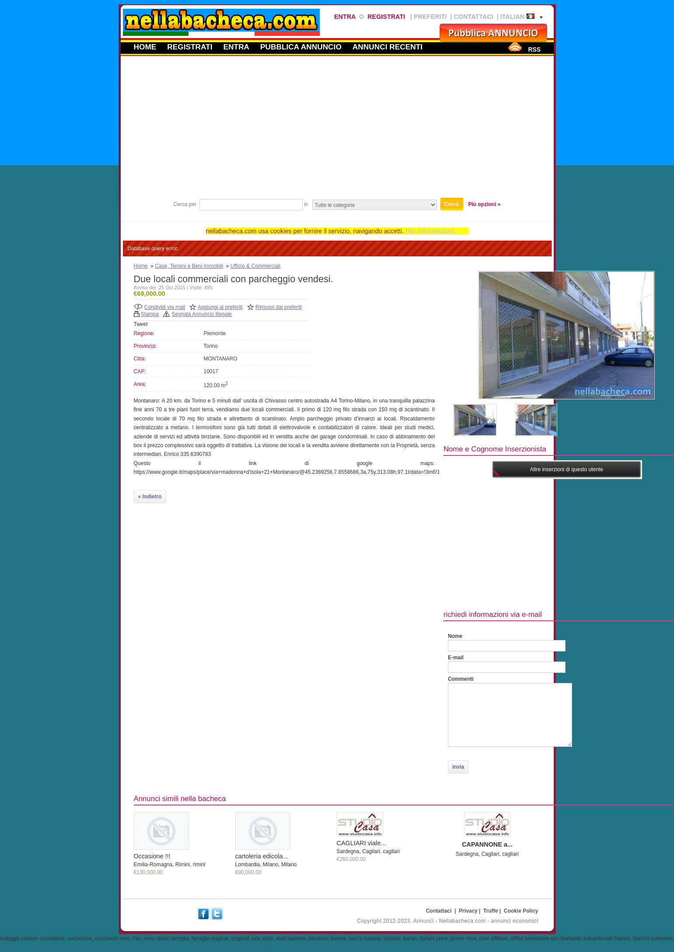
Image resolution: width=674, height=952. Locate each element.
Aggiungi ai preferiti (220, 307)
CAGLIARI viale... (361, 843)
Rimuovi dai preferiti (278, 307)
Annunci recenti (388, 46)
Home (145, 46)
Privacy (468, 911)
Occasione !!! (152, 856)
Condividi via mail (164, 307)
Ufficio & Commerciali (255, 266)
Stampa (150, 314)
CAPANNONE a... (487, 844)
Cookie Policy (521, 911)
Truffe (490, 911)
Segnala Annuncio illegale (202, 314)
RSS (534, 49)
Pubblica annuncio (301, 46)
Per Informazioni (430, 231)
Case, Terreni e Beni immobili (189, 266)
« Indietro (150, 497)
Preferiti (430, 16)
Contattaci (473, 16)
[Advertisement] (337, 131)
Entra (345, 16)
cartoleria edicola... (261, 856)
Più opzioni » (484, 204)
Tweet (141, 324)
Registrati (386, 16)
